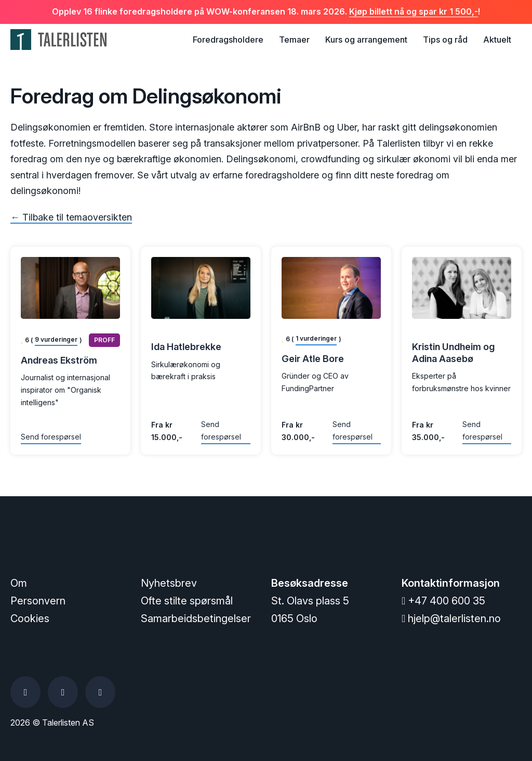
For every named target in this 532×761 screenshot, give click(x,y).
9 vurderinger (56, 339)
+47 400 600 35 (443, 601)
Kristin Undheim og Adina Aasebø (453, 352)
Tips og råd (445, 39)
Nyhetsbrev (169, 583)
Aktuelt (497, 39)
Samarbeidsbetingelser (196, 618)
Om (18, 583)
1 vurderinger (316, 338)
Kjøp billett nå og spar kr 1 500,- (413, 11)
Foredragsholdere (228, 39)
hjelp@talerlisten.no (451, 618)
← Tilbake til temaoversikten (71, 217)
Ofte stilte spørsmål (187, 601)
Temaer (294, 39)
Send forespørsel (51, 436)
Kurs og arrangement (366, 39)
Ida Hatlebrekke (186, 346)
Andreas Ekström (59, 360)
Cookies (29, 618)
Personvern (37, 601)
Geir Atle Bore (313, 358)
